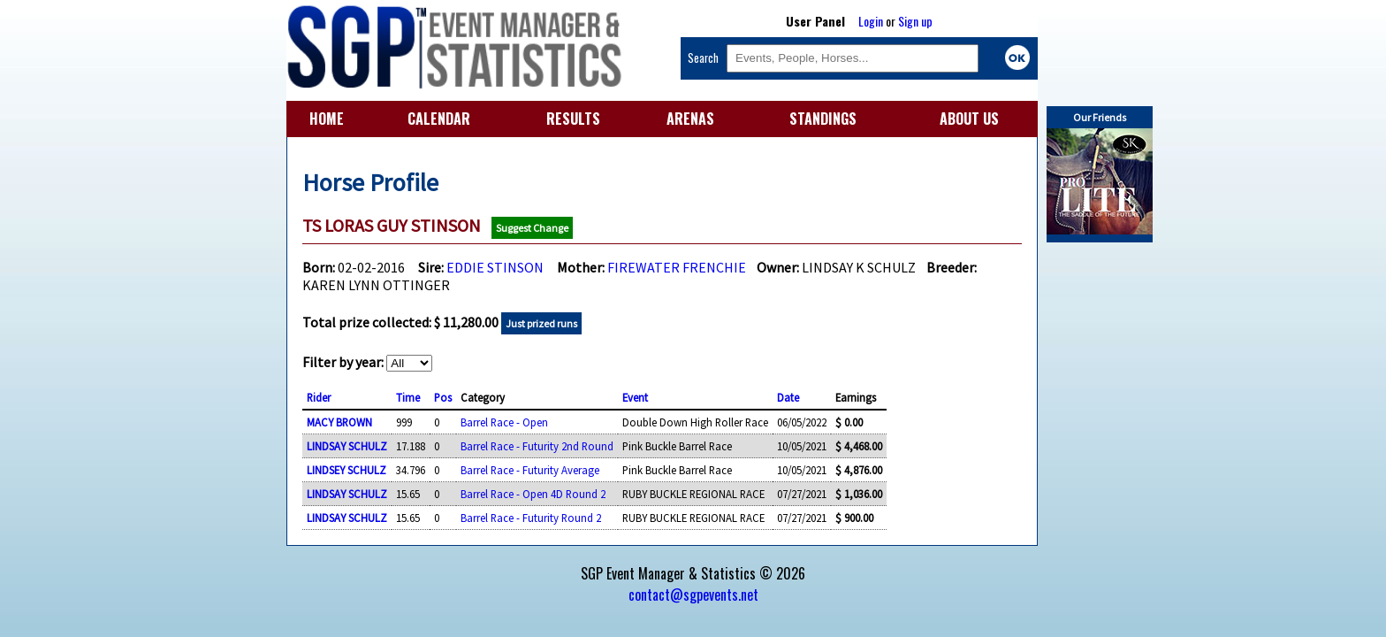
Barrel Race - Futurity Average (530, 470)
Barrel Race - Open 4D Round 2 (533, 494)
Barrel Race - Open (504, 422)
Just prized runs (541, 323)
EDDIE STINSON (495, 267)
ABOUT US (969, 118)
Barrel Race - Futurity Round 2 (531, 517)
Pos (443, 397)
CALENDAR (438, 118)
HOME (326, 118)
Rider (319, 397)
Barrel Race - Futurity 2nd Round (537, 446)
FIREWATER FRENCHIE (676, 267)
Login (870, 21)
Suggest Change (532, 227)
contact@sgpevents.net (693, 594)
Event (635, 397)
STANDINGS (823, 118)
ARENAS (690, 118)
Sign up (915, 21)
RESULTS (573, 118)
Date (788, 397)
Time (408, 397)
